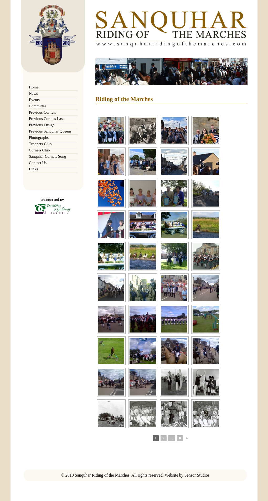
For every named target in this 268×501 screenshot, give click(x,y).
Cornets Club (39, 150)
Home (34, 87)
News (33, 93)
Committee (38, 106)
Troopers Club (40, 144)
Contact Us (38, 163)
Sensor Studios (197, 475)
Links (33, 169)
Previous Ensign (42, 125)
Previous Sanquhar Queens (50, 131)
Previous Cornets (42, 112)
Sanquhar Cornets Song (47, 156)
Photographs (39, 137)
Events (34, 100)
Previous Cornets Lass (46, 119)
